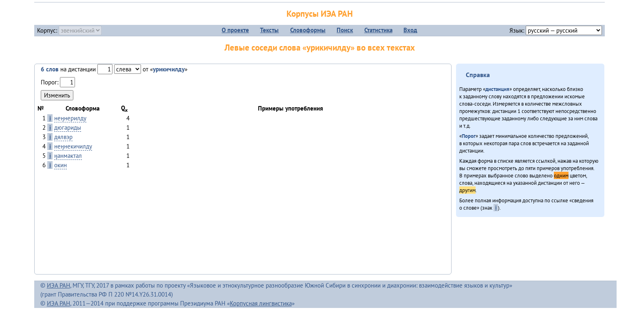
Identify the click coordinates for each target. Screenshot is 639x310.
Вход (410, 30)
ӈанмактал (68, 155)
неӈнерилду (70, 118)
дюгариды (67, 127)
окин (60, 165)
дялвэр (63, 137)
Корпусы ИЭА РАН (319, 13)
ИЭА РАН (58, 285)
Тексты (269, 30)
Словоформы (308, 30)
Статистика (378, 30)
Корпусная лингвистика (261, 303)
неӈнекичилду (73, 146)
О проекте (235, 30)
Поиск (345, 30)
